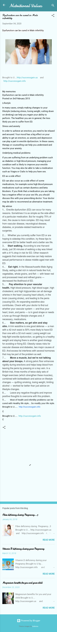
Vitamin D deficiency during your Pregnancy (23, 549)
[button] (53, 16)
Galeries (35, 626)
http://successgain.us (27, 77)
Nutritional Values (25, 5)
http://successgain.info (14, 81)
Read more (49, 540)
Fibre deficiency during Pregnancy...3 (20, 515)
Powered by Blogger (28, 620)
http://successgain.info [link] (29, 406)
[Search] (53, 5)
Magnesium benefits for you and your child (22, 583)
